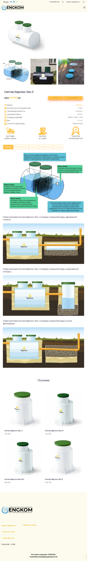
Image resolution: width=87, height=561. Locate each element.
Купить (55, 98)
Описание (8, 147)
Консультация (72, 98)
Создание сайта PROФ (9, 518)
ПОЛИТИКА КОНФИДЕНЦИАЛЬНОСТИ (43, 557)
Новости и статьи (30, 525)
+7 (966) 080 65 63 (54, 2)
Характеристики (21, 147)
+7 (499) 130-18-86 (8, 532)
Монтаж (34, 147)
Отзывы (58, 147)
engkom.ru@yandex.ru (73, 2)
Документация (46, 147)
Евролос (79, 105)
